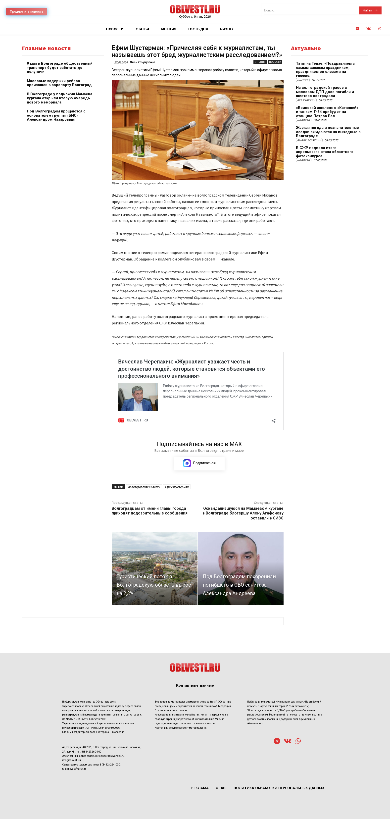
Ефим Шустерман (177, 487)
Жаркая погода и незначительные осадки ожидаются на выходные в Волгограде (328, 131)
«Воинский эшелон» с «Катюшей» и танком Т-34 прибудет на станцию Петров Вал (327, 111)
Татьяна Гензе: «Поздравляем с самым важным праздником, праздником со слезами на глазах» (325, 69)
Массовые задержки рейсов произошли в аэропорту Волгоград (59, 83)
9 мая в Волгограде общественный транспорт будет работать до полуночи (60, 67)
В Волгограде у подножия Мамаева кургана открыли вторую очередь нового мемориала (59, 98)
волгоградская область (144, 487)
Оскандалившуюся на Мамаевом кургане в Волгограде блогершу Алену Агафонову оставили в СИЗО (243, 513)
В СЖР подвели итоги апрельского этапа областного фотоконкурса (324, 152)
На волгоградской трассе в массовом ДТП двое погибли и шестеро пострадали (325, 91)
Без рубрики (306, 100)
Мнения (260, 62)
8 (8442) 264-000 (110, 764)
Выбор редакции (309, 140)
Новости (275, 62)
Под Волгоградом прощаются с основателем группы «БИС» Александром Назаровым (56, 115)
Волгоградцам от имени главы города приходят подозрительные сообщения (150, 510)
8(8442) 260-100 (91, 751)
